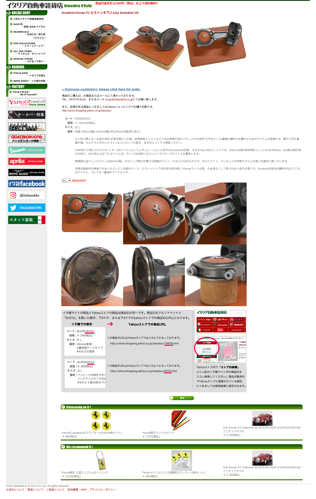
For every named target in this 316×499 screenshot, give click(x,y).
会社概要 (73, 489)
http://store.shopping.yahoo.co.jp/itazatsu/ (86, 110)
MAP (84, 489)
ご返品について (55, 489)
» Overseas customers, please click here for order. (101, 89)
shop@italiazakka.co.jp (119, 99)
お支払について (15, 489)
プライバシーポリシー (102, 489)
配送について (36, 489)
